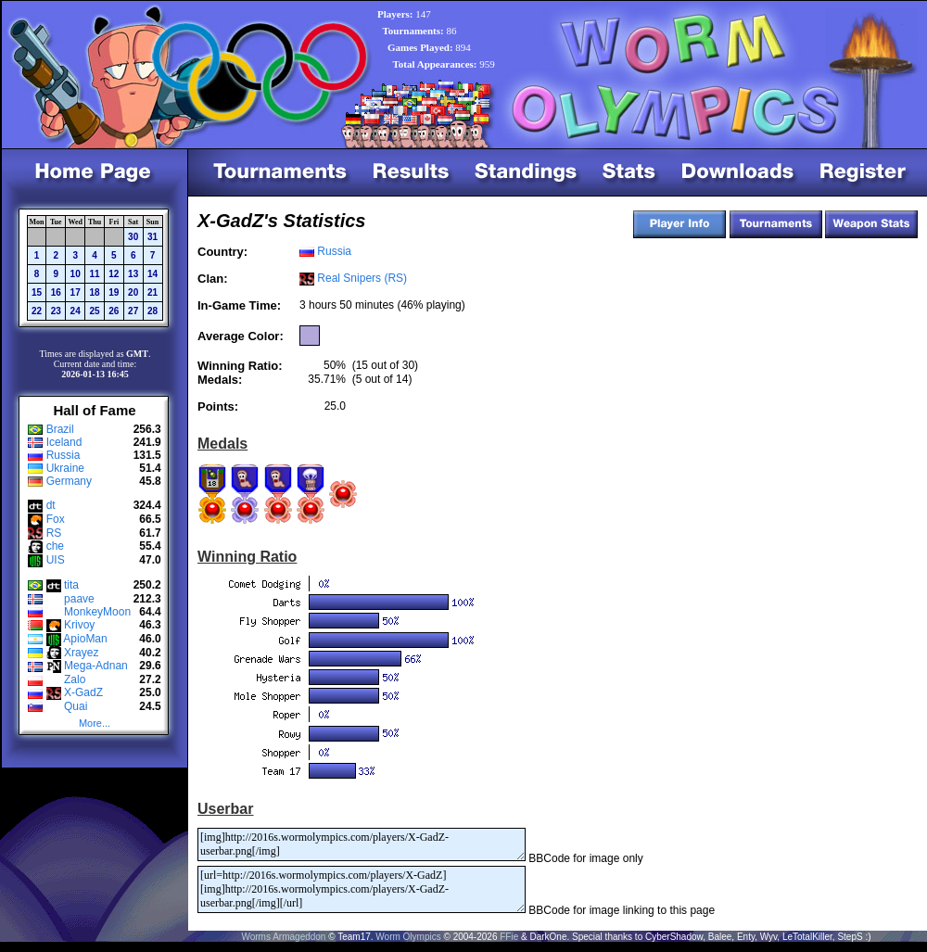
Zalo (74, 679)
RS (54, 533)
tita (71, 584)
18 (94, 292)
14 (152, 274)
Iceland (64, 442)
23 (56, 311)
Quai (75, 706)
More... (94, 723)
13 (133, 274)
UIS (55, 559)
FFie (509, 937)
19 (113, 292)
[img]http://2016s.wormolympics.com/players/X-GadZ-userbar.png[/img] (361, 844)
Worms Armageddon (283, 937)
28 (152, 311)
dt (51, 505)
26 (113, 311)
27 (133, 311)
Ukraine (65, 468)
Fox (55, 519)
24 (75, 311)
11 (94, 274)
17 (75, 292)
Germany (69, 481)
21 (152, 292)
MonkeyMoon (97, 611)
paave (79, 598)
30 (133, 237)
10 (75, 274)
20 (133, 292)
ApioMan (85, 638)
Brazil (60, 429)
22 (37, 311)
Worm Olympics (407, 937)
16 (56, 292)
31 (152, 237)
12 (113, 274)
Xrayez (81, 652)
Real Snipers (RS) (362, 278)
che (55, 545)
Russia (63, 455)
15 (37, 292)
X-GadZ (83, 692)
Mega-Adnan (96, 665)
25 (94, 311)
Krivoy (79, 624)
